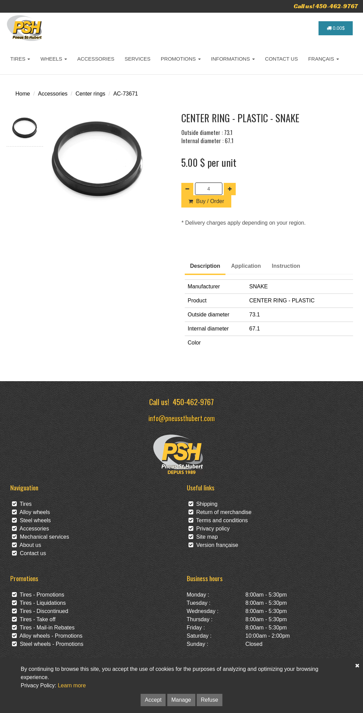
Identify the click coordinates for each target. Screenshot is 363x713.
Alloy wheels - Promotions (47, 636)
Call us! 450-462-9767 (326, 6)
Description (205, 266)
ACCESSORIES (95, 59)
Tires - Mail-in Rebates (43, 627)
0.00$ (336, 28)
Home (22, 94)
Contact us (29, 553)
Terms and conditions (218, 520)
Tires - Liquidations (39, 603)
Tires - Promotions (38, 595)
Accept (153, 700)
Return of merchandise (220, 512)
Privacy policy (209, 528)
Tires (22, 504)
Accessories (52, 94)
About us (26, 545)
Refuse (209, 700)
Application (246, 266)
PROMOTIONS (181, 59)
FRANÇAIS (323, 59)
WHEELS (53, 59)
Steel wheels (31, 520)
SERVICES (138, 59)
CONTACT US (281, 59)
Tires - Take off (33, 619)
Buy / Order (206, 201)
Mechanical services (40, 537)
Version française (213, 545)
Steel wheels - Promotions (47, 644)
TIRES (20, 59)
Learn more (72, 685)
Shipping (203, 504)
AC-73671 (125, 94)
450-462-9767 (193, 401)
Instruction (286, 266)
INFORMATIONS (233, 59)
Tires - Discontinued (40, 611)
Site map (203, 537)
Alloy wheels (31, 512)
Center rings (90, 94)
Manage (181, 700)
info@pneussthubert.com (181, 418)
